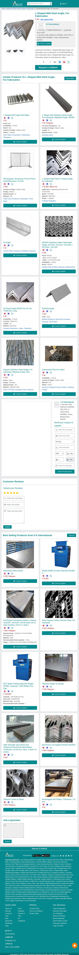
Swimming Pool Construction (25, 895)
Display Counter (59, 863)
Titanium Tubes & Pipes (13, 798)
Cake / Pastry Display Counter (21, 882)
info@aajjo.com (10, 939)
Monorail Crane (24, 880)
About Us (8, 907)
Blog (6, 917)
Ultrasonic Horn (61, 884)
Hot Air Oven (25, 873)
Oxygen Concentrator (17, 899)
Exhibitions (9, 922)
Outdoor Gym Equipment (13, 897)
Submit (6, 526)
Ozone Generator (30, 899)
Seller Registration (59, 907)
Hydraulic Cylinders (47, 873)
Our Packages (58, 912)
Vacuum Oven (15, 873)
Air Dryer (63, 888)
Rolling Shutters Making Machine (27, 891)
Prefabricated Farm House (35, 867)
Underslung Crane (59, 878)
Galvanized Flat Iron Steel (53, 368)
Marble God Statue (68, 882)
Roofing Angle (48, 307)
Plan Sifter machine (49, 884)
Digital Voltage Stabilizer (25, 878)
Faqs (7, 924)
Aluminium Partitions (60, 861)
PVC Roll (9, 884)
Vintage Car (50, 897)
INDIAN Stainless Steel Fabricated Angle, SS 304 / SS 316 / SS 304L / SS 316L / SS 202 (57, 243)
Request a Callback (48, 66)
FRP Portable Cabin (22, 869)
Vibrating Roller (15, 861)
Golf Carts (42, 897)
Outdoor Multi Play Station (55, 858)
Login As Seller (58, 924)
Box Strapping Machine (27, 863)
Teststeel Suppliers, (49, 200)
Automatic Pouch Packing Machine (23, 888)
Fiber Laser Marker (38, 882)
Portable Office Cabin (60, 869)
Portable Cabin (41, 858)
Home (3, 7)
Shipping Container (58, 871)
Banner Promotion (59, 914)
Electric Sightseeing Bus (30, 897)
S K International (52, 23)
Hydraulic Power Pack (62, 873)
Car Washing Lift (44, 891)
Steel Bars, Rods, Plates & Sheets (16, 7)
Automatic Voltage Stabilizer (43, 878)
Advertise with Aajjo (59, 910)
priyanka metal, (47, 134)
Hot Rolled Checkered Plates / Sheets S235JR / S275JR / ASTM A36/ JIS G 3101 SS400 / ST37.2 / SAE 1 (19, 621)
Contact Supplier (44, 42)
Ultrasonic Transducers (44, 886)
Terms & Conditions (36, 910)
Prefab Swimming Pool (56, 893)
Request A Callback (39, 847)
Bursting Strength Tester (47, 880)
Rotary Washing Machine (57, 876)
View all (71, 534)
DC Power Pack (35, 873)
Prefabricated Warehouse (28, 871)
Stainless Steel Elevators (63, 865)
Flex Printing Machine (22, 876)
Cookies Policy (34, 907)
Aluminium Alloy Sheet (13, 569)
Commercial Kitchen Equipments (31, 884)
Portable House (21, 867)
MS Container (34, 869)
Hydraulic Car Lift (36, 865)
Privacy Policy (34, 912)
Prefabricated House (44, 871)
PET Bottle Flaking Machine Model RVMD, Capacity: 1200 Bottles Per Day (18, 684)
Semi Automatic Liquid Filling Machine (47, 888)
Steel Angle (30, 7)
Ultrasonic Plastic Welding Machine (24, 886)
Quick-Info (8, 919)
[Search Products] (28, 3)
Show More (70, 77)
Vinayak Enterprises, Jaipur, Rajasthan (17, 327)
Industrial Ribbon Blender (45, 861)
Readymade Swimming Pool (59, 895)
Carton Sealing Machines (44, 863)
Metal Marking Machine (53, 882)
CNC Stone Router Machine (39, 876)
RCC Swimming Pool (42, 895)
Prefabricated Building (12, 871)
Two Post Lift (55, 891)
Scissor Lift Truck (48, 865)
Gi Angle (7, 241)
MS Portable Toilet (50, 867)
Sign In (63, 3)
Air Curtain (16, 884)
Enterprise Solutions (60, 922)
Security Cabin (10, 867)
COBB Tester (34, 880)
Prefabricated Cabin (46, 869)
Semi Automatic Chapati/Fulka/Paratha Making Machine (29, 893)
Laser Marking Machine (27, 858)
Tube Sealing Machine (28, 861)
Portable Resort (63, 867)
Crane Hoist (14, 880)
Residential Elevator (23, 865)
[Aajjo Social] (60, 854)
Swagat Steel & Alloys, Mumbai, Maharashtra (58, 266)
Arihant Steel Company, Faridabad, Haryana (19, 250)
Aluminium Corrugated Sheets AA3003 (58, 744)
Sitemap (8, 910)
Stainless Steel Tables (12, 863)
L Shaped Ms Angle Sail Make (16, 114)
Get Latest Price (47, 18)
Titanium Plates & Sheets (53, 682)
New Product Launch (60, 919)
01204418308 (10, 932)
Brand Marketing (58, 917)
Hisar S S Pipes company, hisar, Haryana (18, 388)
